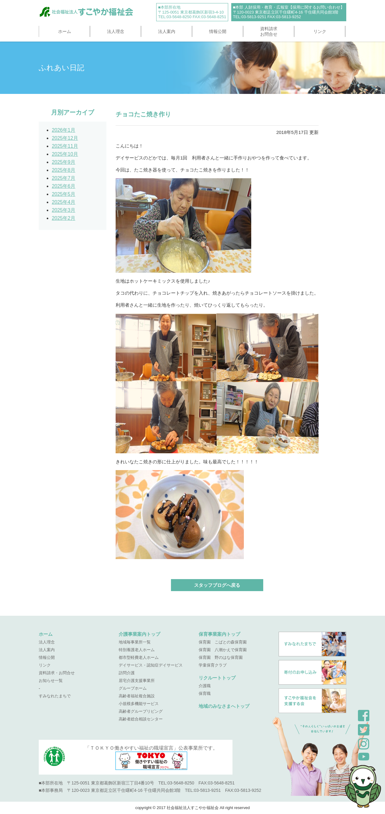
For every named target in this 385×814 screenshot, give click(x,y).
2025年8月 (63, 170)
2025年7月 (63, 178)
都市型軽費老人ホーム (139, 657)
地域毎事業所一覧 (135, 642)
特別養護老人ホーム (137, 649)
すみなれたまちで (55, 696)
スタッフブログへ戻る (217, 585)
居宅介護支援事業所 (137, 680)
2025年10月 (65, 154)
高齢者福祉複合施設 (137, 696)
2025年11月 (65, 146)
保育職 (205, 693)
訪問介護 (127, 673)
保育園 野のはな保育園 (221, 657)
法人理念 (115, 31)
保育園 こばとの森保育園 (223, 642)
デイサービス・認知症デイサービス (151, 665)
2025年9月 (63, 162)
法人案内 (166, 31)
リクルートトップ (217, 677)
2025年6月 (63, 186)
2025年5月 (63, 194)
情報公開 (217, 31)
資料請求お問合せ (268, 31)
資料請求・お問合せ (57, 673)
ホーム (64, 31)
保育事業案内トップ (219, 634)
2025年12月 (65, 138)
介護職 (205, 685)
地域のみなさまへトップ (224, 706)
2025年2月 (63, 218)
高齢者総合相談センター (141, 719)
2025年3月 (63, 210)
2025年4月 (63, 202)
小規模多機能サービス (139, 703)
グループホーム (133, 688)
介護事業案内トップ (139, 634)
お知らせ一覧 (51, 680)
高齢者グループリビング (141, 711)
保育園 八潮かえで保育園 (223, 649)
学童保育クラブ (213, 665)
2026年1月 (63, 130)
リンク (319, 31)
